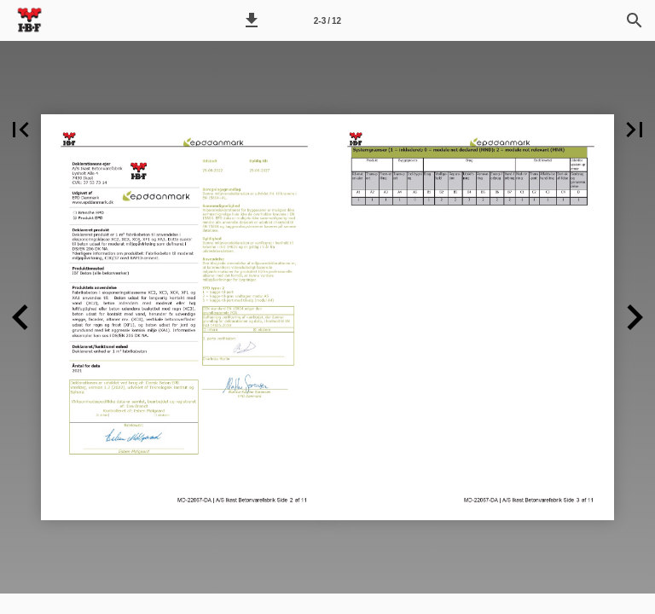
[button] (251, 20)
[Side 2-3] (327, 20)
